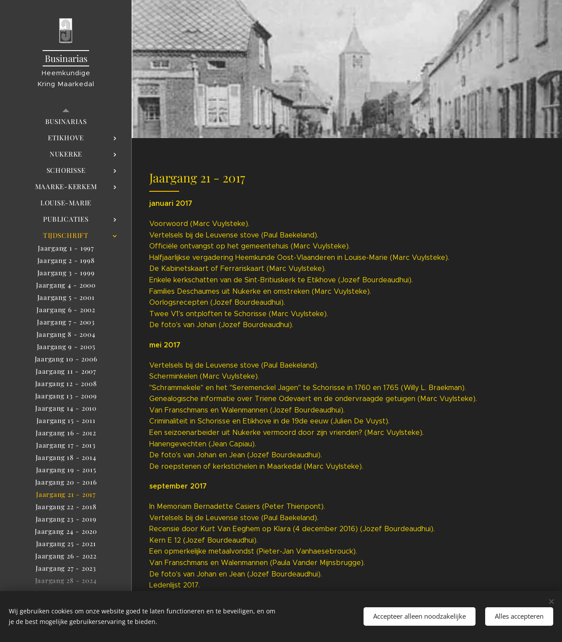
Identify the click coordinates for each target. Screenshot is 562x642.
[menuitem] (66, 122)
